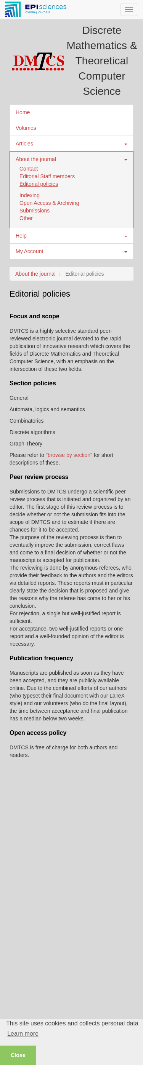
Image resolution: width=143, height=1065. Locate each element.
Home (23, 112)
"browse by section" (69, 455)
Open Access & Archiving (49, 203)
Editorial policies (38, 184)
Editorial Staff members (47, 176)
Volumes (26, 128)
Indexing (29, 195)
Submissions (34, 211)
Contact (28, 169)
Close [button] (18, 1055)
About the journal (35, 274)
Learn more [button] (23, 1033)
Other (26, 218)
